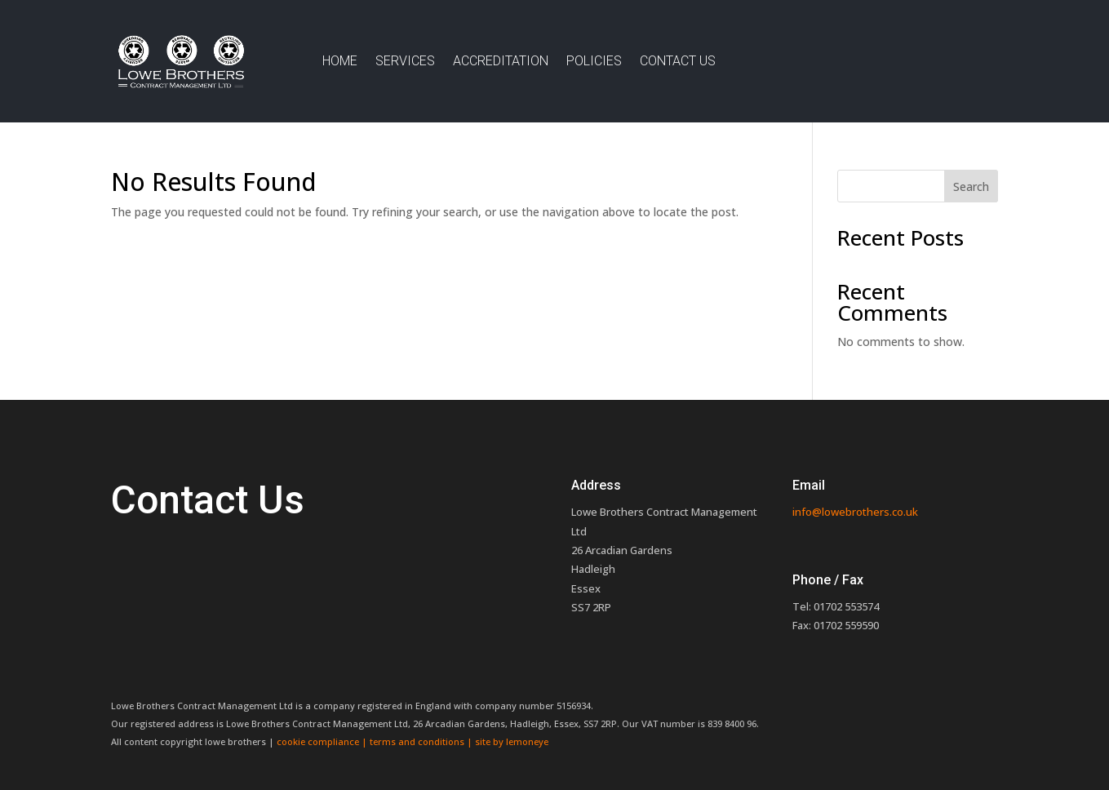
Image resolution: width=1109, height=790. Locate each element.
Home (339, 61)
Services (405, 61)
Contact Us (678, 61)
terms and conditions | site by (438, 741)
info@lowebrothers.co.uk (855, 511)
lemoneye (527, 741)
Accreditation (500, 61)
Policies (594, 61)
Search (971, 186)
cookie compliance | (323, 741)
